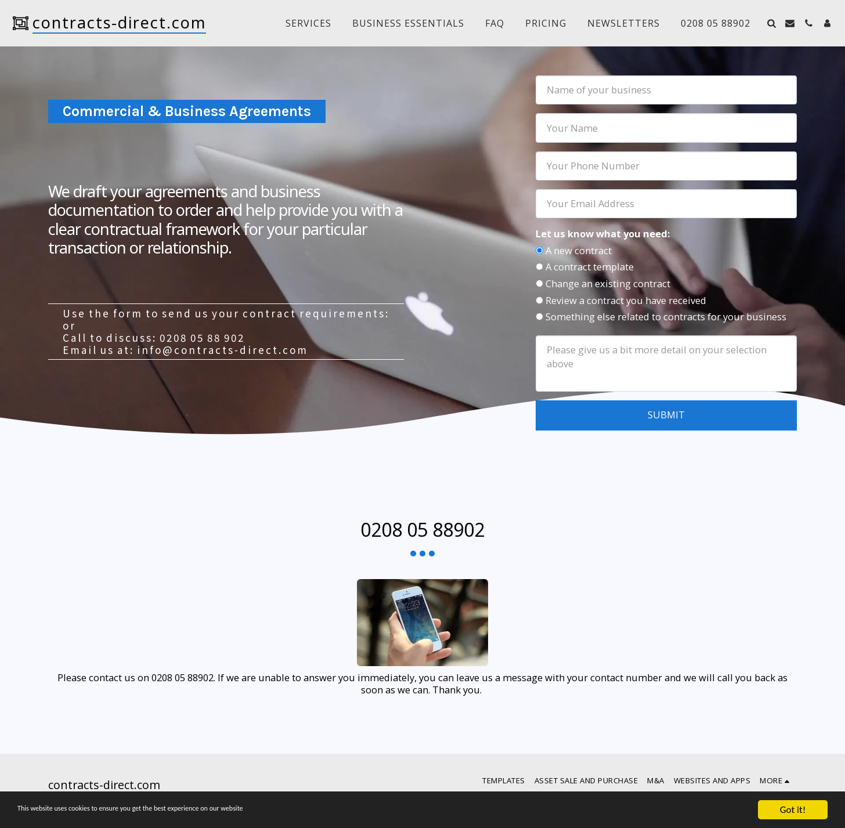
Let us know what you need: (603, 233)
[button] (771, 23)
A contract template (590, 266)
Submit (666, 414)
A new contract (579, 250)
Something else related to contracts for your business (666, 316)
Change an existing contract (608, 283)
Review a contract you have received (626, 300)
